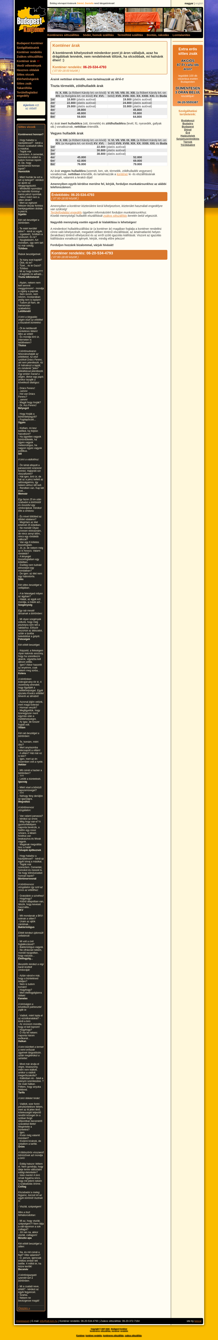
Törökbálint (188, 144)
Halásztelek (188, 135)
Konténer (80, 1336)
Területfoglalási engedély (27, 94)
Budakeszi (187, 120)
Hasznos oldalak (28, 70)
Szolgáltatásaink (28, 47)
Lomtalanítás (181, 35)
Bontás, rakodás (158, 35)
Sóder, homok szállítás (98, 35)
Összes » (24, 1308)
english (199, 3)
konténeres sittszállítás (113, 1336)
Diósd (187, 129)
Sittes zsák (24, 83)
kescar (197, 1321)
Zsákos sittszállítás (30, 56)
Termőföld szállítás (130, 35)
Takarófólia (24, 88)
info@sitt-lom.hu (49, 1321)
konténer (122, 174)
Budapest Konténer (30, 43)
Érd (188, 132)
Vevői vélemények (29, 65)
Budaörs (187, 123)
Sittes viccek (25, 74)
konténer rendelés (94, 1336)
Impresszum (22, 1321)
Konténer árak (28, 61)
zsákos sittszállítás (115, 215)
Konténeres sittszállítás (63, 35)
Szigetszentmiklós (187, 138)
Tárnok (187, 141)
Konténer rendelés (29, 52)
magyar (189, 3)
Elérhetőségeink (28, 79)
